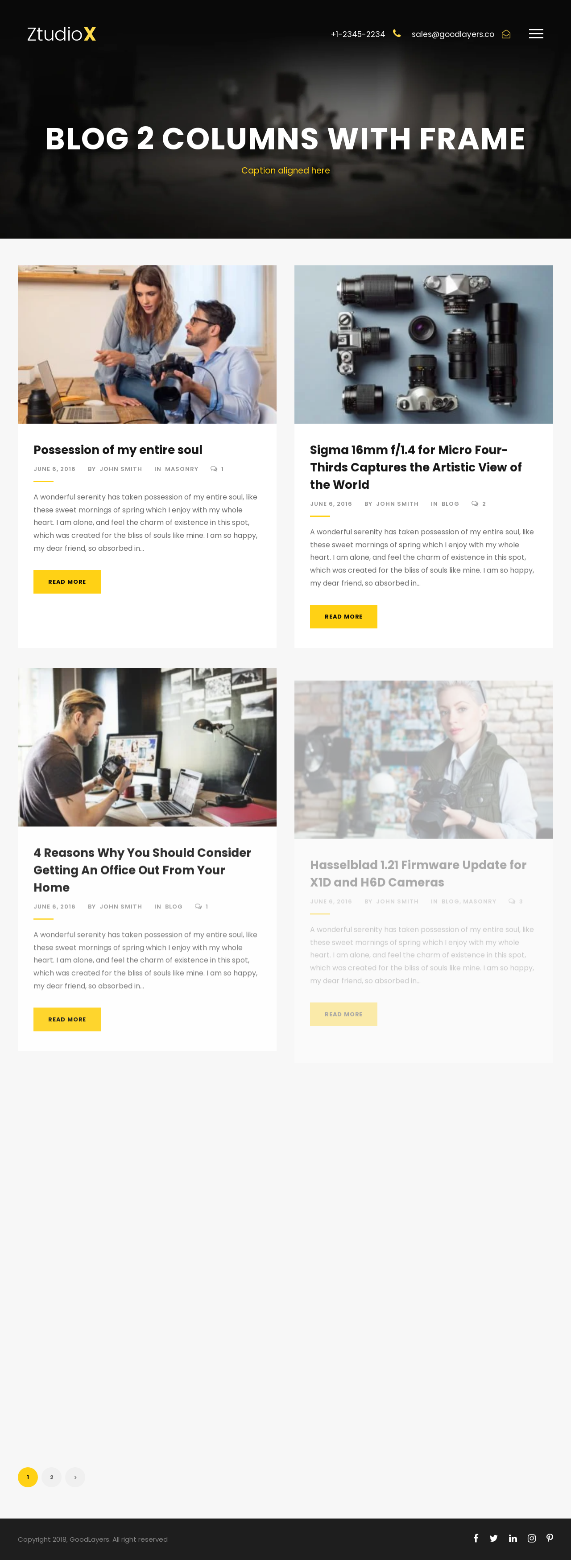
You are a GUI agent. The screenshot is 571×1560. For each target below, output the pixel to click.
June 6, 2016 (54, 469)
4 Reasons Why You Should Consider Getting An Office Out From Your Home (142, 878)
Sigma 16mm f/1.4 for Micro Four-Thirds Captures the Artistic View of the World (416, 469)
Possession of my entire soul (118, 450)
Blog (450, 506)
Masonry (182, 469)
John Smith (120, 469)
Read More (67, 582)
